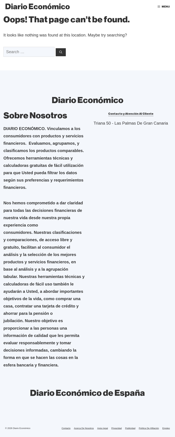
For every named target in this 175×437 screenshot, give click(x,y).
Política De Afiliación (149, 428)
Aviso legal (102, 428)
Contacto (66, 428)
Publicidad (130, 428)
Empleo (166, 428)
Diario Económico (37, 7)
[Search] (61, 52)
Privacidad (116, 428)
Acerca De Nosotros (84, 428)
